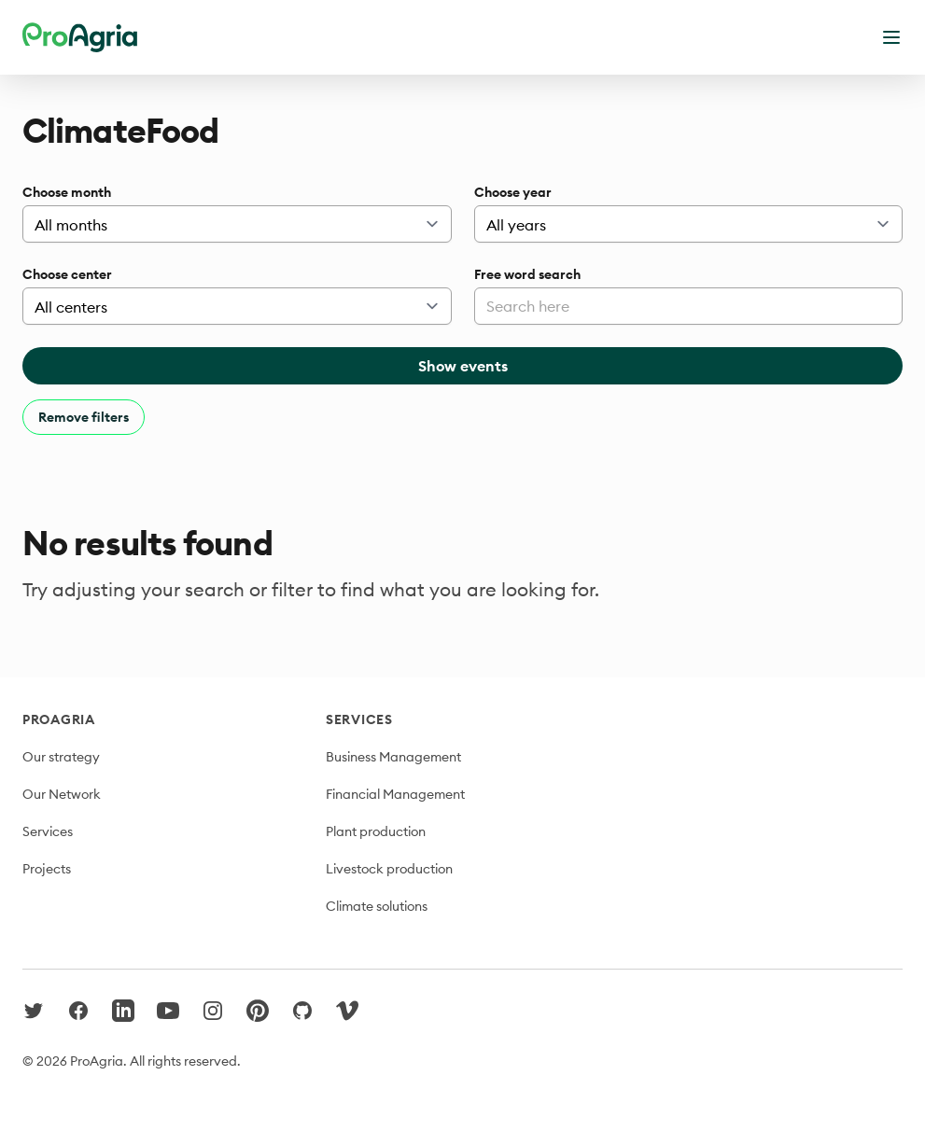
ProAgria (58, 719)
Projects (46, 868)
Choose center (67, 274)
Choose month (66, 192)
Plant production (376, 831)
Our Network (61, 794)
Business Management (393, 756)
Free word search (527, 274)
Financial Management (395, 794)
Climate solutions (376, 906)
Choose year (513, 192)
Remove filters (83, 417)
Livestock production (389, 868)
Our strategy (61, 756)
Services (47, 831)
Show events (463, 365)
